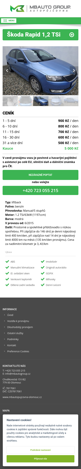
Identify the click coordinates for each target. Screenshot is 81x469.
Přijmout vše (40, 458)
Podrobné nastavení (40, 450)
